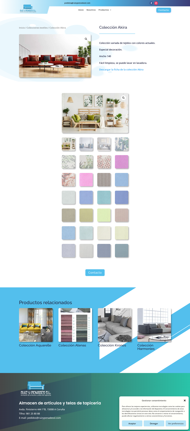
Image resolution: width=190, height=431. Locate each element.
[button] (184, 400)
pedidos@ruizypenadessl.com (44, 417)
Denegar (154, 423)
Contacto (163, 10)
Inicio (81, 10)
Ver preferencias (176, 423)
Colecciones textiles (37, 27)
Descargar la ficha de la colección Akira (121, 69)
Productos (104, 10)
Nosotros (91, 10)
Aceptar (132, 423)
